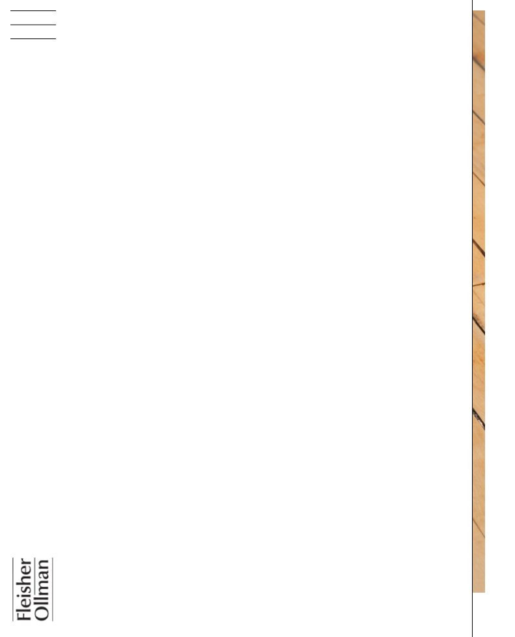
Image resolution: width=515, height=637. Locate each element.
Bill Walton (119, 628)
